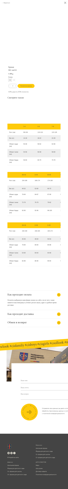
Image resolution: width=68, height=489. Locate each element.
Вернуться (7, 3)
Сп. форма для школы (43, 454)
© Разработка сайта (13, 457)
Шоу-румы (39, 468)
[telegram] (14, 453)
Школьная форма (41, 448)
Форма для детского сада (44, 451)
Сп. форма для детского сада (45, 457)
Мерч (37, 465)
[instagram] (8, 453)
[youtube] (11, 453)
